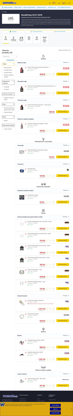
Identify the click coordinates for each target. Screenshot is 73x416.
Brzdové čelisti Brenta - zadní (35, 270)
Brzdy (4, 104)
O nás (38, 399)
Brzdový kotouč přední (33, 314)
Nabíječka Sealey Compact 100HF (36, 340)
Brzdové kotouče (8, 112)
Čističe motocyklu (41, 7)
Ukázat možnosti (62, 112)
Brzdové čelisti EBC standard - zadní (36, 282)
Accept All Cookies (55, 412)
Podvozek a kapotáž (7, 94)
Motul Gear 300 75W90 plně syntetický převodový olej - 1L (42, 86)
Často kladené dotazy (37, 31)
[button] (56, 3)
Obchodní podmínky (61, 31)
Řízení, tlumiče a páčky (8, 125)
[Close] (71, 409)
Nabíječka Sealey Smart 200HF (35, 352)
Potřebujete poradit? (64, 7)
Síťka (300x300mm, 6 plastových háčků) (38, 150)
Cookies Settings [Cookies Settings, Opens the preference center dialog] (55, 405)
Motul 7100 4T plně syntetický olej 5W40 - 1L (39, 67)
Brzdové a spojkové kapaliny (8, 76)
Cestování (6, 89)
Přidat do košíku (62, 74)
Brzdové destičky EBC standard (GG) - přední (39, 258)
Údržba (4, 64)
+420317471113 (52, 400)
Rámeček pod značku (33, 195)
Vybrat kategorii (7, 7)
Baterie (6, 121)
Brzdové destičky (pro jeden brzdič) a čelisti (9, 109)
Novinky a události (41, 401)
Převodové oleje (8, 70)
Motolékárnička (31, 169)
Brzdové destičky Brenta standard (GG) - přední (39, 234)
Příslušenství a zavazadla (6, 82)
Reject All (55, 409)
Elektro (4, 117)
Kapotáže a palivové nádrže (9, 99)
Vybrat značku (18, 7)
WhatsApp (14, 31)
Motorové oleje (7, 68)
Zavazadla (6, 87)
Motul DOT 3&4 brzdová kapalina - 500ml (38, 124)
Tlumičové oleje (8, 73)
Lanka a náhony (8, 129)
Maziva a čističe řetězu (29, 7)
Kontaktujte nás (23, 399)
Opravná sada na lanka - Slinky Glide (36, 379)
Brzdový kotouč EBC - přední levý (36, 301)
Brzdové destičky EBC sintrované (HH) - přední (39, 246)
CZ (64, 3)
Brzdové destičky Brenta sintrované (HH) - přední (39, 222)
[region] (36, 409)
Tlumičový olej (52, 7)
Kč (69, 3)
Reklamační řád (23, 401)
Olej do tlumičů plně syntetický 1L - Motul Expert (39, 105)
